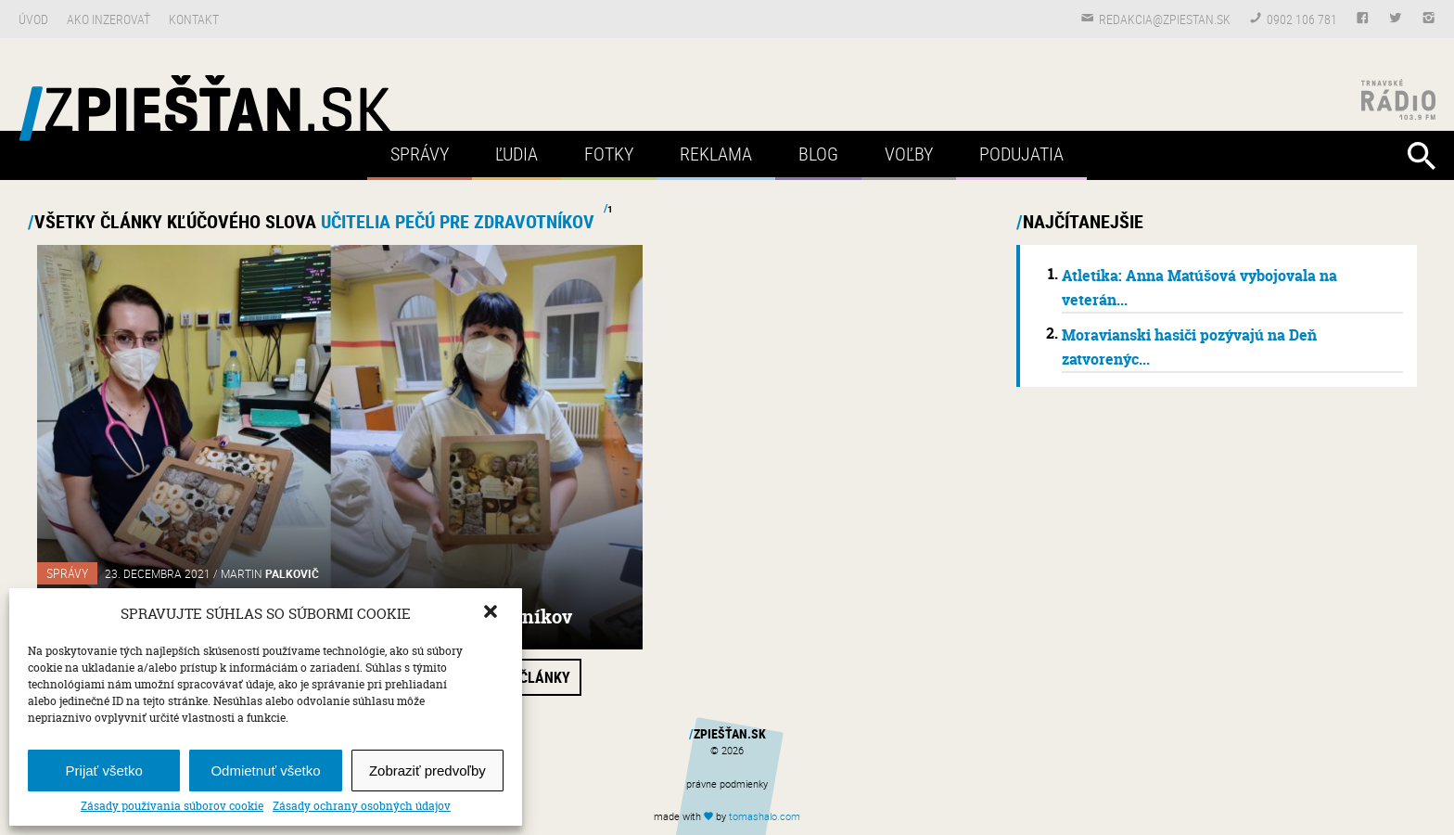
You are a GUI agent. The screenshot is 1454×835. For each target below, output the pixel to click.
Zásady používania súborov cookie (172, 806)
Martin (270, 573)
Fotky (608, 153)
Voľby (909, 153)
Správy (419, 153)
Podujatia (1021, 153)
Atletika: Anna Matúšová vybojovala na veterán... (1199, 287)
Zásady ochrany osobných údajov (362, 806)
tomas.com (764, 816)
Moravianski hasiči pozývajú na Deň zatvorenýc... (1189, 347)
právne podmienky (727, 783)
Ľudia (516, 153)
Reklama (716, 153)
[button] (492, 613)
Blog (818, 153)
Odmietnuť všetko (265, 770)
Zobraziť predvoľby (427, 770)
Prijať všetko (104, 770)
